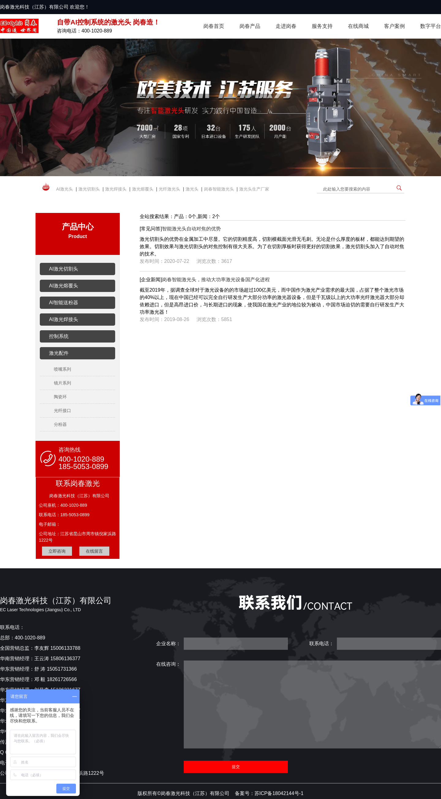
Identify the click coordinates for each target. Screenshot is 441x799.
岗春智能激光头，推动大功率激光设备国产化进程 (216, 279)
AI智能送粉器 (63, 302)
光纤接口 (62, 410)
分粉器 (60, 424)
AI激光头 (64, 189)
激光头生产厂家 (254, 189)
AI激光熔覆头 (63, 285)
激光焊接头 (115, 189)
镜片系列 (62, 383)
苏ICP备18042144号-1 (278, 793)
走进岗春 (286, 26)
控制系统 (59, 336)
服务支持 (322, 26)
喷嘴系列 (62, 369)
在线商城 (358, 26)
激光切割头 (89, 189)
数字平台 (430, 26)
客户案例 (394, 26)
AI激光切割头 (63, 268)
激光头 (192, 189)
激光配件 (59, 353)
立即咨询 (57, 551)
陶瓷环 (60, 396)
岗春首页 (213, 26)
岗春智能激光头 (219, 189)
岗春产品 (249, 26)
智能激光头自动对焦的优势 (191, 228)
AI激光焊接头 (63, 319)
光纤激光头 (169, 189)
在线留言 (94, 551)
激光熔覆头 (142, 189)
